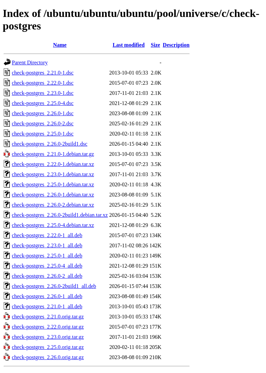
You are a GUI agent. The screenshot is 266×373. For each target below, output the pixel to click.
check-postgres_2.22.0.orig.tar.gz (48, 327)
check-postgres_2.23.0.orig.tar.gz (48, 337)
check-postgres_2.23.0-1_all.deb (47, 245)
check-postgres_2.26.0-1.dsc (43, 113)
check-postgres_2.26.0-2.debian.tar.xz (53, 205)
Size (155, 45)
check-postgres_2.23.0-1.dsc (43, 93)
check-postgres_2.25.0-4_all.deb (47, 266)
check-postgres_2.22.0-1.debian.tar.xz (53, 164)
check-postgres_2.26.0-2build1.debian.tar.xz (60, 215)
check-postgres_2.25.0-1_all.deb (47, 255)
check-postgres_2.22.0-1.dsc (43, 83)
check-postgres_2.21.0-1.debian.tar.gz (53, 154)
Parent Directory (30, 62)
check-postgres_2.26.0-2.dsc (43, 123)
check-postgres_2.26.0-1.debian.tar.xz (53, 195)
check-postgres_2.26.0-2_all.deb (47, 276)
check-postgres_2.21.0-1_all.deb (47, 306)
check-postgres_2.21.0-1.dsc (43, 73)
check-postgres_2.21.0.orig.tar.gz (48, 316)
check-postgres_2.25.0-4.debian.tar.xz (53, 225)
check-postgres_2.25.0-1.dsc (43, 134)
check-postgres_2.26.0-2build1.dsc (50, 144)
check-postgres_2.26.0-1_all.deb (47, 296)
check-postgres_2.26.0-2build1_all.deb (54, 286)
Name (60, 45)
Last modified (129, 45)
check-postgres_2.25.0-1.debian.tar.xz (53, 184)
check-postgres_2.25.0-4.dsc (43, 103)
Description (176, 45)
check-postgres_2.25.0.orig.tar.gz (48, 347)
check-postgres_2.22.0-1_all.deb (47, 235)
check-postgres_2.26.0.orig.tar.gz (48, 357)
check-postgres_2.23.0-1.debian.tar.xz (53, 174)
